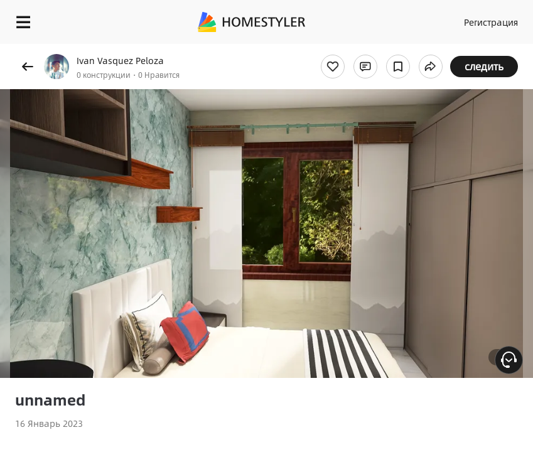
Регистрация (491, 22)
